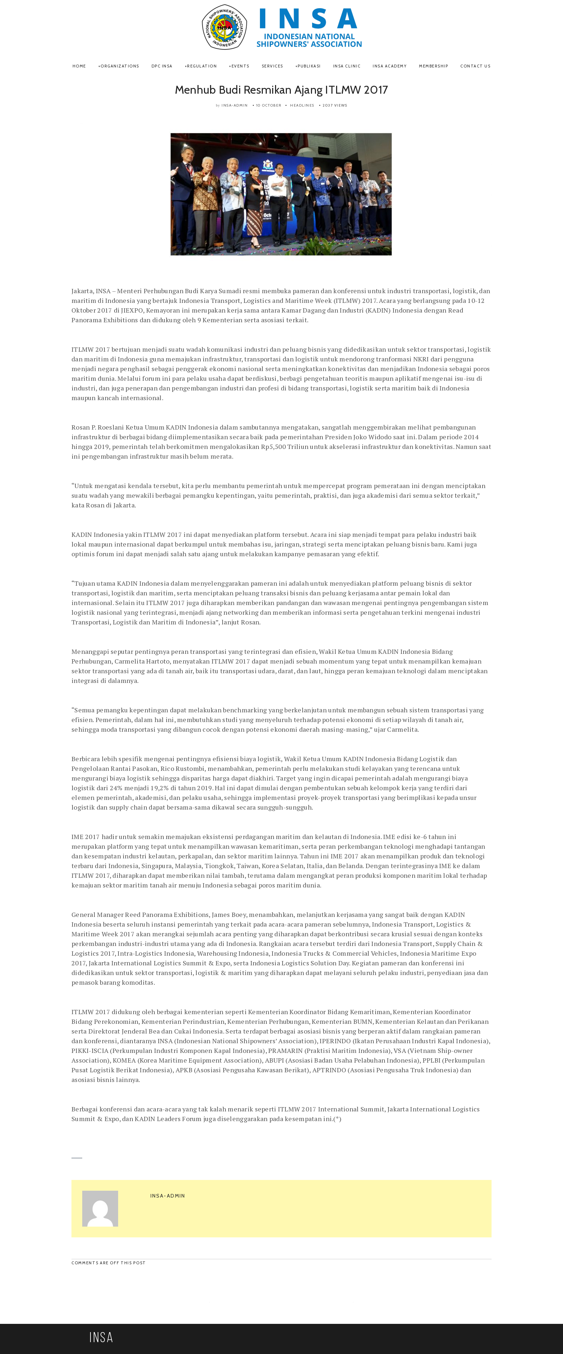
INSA (102, 1338)
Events (241, 66)
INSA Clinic (347, 66)
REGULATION (202, 66)
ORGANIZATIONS (120, 66)
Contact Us (475, 66)
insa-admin (235, 105)
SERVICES (272, 66)
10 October (269, 105)
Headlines (302, 105)
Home (79, 66)
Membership (433, 66)
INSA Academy (390, 66)
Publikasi (309, 66)
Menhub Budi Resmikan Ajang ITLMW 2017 (281, 90)
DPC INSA (162, 66)
